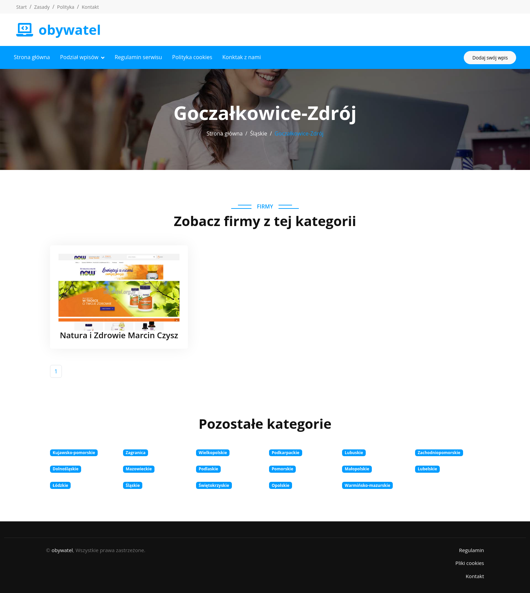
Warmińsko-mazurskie (367, 484)
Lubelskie (427, 468)
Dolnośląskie (65, 468)
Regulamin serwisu (141, 56)
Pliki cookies (469, 562)
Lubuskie (354, 452)
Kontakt (90, 7)
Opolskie (280, 484)
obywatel (62, 549)
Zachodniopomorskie (439, 452)
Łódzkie (60, 484)
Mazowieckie (139, 468)
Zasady (42, 7)
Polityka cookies (195, 56)
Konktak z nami (244, 56)
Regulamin (471, 549)
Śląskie (258, 133)
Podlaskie (208, 468)
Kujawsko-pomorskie (74, 452)
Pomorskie (282, 468)
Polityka (65, 7)
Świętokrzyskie (214, 484)
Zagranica (136, 452)
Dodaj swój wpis (487, 57)
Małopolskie (357, 468)
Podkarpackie (285, 452)
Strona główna (34, 56)
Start (21, 7)
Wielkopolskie (213, 452)
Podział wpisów (82, 56)
